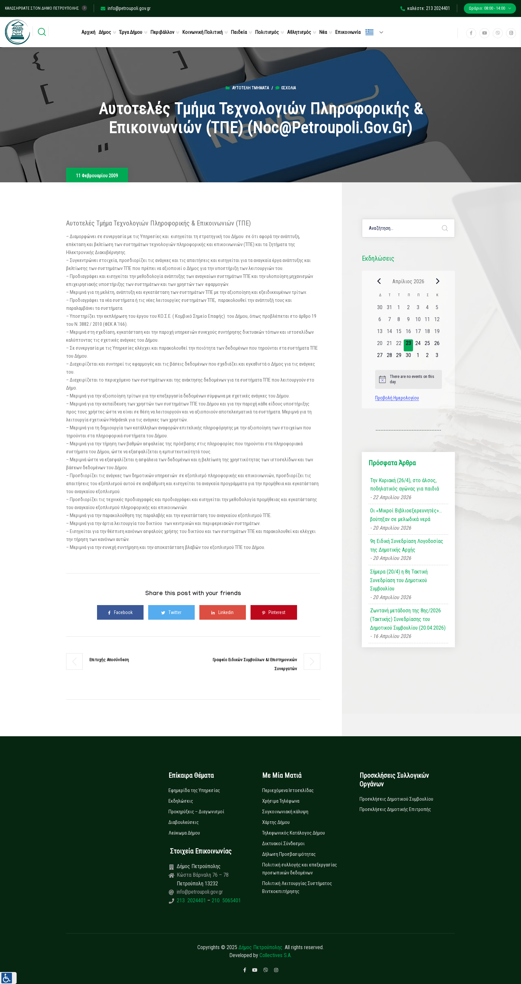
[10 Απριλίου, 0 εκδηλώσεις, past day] (418, 321)
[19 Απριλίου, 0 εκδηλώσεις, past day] (437, 333)
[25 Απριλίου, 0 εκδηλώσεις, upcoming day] (427, 345)
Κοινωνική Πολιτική (202, 32)
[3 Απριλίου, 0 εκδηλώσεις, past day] (418, 309)
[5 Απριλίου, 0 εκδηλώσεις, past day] (437, 309)
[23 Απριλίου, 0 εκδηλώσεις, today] (408, 345)
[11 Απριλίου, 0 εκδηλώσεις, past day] (427, 321)
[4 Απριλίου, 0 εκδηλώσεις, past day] (427, 309)
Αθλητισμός (299, 32)
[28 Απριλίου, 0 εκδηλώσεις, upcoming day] (389, 357)
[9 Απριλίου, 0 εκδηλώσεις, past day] (408, 321)
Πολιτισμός (267, 32)
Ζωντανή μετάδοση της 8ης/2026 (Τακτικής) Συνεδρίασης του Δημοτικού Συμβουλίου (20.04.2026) (408, 619)
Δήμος (105, 32)
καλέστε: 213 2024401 (425, 8)
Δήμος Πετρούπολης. (261, 947)
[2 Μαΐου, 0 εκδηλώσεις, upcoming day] (427, 357)
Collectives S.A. (276, 955)
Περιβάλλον (162, 32)
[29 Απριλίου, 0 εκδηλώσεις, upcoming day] (399, 357)
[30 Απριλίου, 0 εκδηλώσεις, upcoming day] (408, 357)
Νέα (323, 32)
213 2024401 (192, 900)
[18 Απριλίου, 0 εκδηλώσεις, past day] (427, 333)
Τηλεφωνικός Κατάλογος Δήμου (293, 833)
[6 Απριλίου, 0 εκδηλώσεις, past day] (380, 321)
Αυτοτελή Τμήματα (250, 88)
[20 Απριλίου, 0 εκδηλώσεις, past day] (380, 345)
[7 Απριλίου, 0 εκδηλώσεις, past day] (389, 321)
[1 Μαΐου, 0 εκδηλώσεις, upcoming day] (418, 357)
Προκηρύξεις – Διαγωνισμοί (196, 812)
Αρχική (88, 32)
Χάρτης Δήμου (276, 822)
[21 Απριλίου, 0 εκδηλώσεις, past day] (389, 345)
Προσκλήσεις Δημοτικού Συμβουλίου (396, 799)
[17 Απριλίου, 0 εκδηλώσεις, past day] (418, 333)
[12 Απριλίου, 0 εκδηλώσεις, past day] (437, 321)
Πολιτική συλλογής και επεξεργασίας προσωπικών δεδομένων (299, 869)
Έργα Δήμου (130, 32)
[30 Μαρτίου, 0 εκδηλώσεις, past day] (380, 309)
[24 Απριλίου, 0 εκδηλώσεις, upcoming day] (418, 345)
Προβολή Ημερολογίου (397, 398)
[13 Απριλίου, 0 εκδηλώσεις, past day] (380, 333)
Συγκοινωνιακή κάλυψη (285, 812)
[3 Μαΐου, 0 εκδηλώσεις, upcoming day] (437, 357)
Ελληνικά (369, 32)
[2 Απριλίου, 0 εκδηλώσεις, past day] (408, 309)
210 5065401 (225, 900)
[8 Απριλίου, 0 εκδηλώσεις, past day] (399, 321)
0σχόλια (285, 88)
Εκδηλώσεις (180, 801)
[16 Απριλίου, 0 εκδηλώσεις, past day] (408, 333)
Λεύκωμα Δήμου (184, 833)
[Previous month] (379, 281)
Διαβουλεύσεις (183, 822)
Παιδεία (239, 32)
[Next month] (438, 281)
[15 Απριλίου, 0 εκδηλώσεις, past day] (399, 333)
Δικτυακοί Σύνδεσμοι (283, 844)
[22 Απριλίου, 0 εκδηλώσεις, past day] (399, 345)
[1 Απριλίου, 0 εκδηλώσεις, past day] (399, 309)
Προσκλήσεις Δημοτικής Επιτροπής (395, 809)
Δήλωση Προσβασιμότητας (289, 854)
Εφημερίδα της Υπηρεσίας (194, 790)
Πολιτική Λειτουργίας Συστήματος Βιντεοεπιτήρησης (297, 887)
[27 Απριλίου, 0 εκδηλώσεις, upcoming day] (380, 357)
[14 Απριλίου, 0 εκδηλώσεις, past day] (389, 333)
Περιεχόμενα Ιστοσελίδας (288, 790)
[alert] (408, 379)
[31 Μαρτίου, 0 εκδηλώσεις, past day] (389, 309)
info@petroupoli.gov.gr (126, 8)
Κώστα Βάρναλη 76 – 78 (203, 875)
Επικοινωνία (348, 32)
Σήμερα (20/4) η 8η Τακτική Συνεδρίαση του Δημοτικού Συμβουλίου (399, 580)
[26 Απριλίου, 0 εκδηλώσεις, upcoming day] (437, 345)
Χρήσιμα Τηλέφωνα (280, 801)
